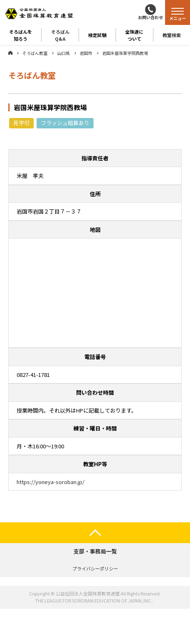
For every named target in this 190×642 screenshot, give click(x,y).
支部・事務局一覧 (95, 551)
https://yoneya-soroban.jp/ (50, 482)
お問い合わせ (150, 17)
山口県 (63, 53)
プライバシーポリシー (95, 568)
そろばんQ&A (60, 35)
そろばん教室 (34, 53)
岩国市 (86, 53)
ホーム (10, 53)
